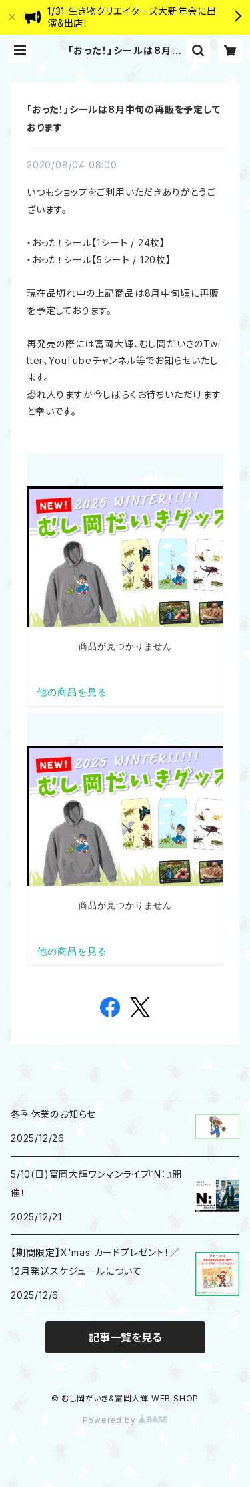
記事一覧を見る (125, 1337)
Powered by (125, 1420)
